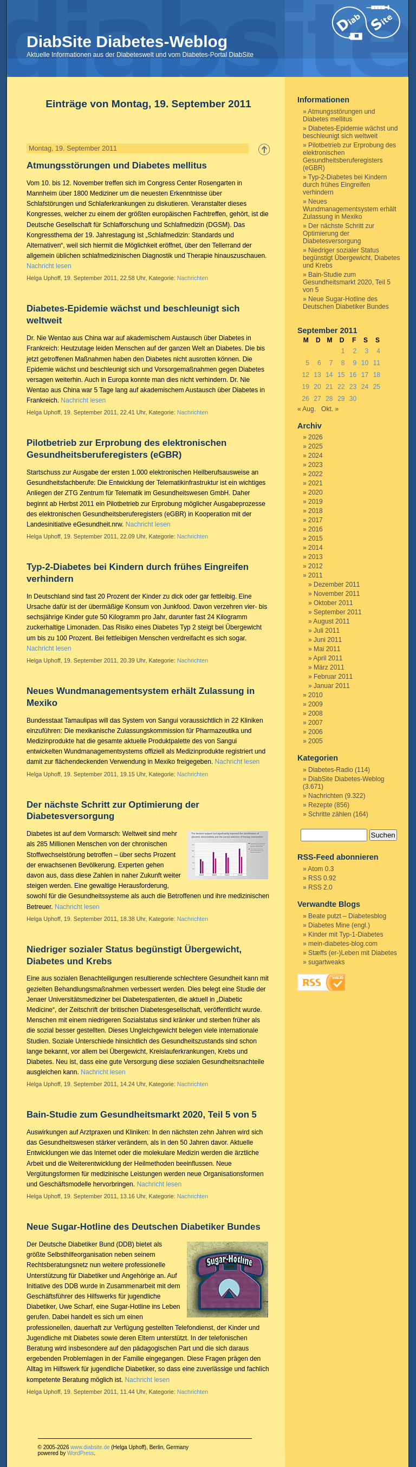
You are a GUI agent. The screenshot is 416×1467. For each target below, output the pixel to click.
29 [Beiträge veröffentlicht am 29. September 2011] (340, 399)
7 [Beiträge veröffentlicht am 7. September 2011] (331, 363)
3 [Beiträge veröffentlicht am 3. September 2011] (366, 351)
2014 (315, 547)
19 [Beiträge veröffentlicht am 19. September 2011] (305, 387)
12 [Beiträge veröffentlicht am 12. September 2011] (305, 375)
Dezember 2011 (337, 584)
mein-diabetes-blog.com (343, 943)
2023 (315, 465)
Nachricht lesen (49, 266)
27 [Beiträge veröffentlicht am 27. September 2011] (317, 399)
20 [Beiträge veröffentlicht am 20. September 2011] (317, 387)
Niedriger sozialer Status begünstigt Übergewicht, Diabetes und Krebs (351, 257)
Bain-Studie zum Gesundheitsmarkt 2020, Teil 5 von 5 (142, 1114)
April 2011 (327, 658)
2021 (315, 483)
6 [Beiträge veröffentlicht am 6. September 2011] (319, 363)
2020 (315, 492)
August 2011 (331, 621)
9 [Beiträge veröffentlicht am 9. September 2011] (355, 363)
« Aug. (306, 409)
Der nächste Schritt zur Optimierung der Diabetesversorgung (338, 233)
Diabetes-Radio (330, 770)
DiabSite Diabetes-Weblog (127, 41)
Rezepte (320, 805)
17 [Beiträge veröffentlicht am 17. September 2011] (364, 375)
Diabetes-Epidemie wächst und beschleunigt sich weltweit (350, 132)
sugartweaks (326, 962)
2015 (315, 538)
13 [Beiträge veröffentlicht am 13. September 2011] (317, 375)
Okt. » (330, 409)
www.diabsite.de (89, 1447)
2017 (315, 520)
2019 (315, 501)
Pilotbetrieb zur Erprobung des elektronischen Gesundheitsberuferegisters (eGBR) (349, 156)
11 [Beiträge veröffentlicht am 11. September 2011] (376, 363)
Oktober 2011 (333, 603)
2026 (315, 437)
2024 (315, 455)
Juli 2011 (327, 630)
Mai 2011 (327, 649)
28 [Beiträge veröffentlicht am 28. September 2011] (329, 399)
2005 (315, 741)
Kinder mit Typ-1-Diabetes (346, 934)
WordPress (80, 1453)
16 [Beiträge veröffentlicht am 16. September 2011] (352, 375)
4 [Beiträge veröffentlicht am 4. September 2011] (378, 351)
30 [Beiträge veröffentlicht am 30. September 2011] (352, 399)
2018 (315, 511)
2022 (315, 474)
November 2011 (337, 594)
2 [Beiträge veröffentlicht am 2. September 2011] (355, 351)
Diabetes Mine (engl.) (339, 925)
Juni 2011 (328, 640)
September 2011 (338, 612)
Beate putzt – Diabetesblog (347, 916)
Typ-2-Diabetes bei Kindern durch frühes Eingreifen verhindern (345, 184)
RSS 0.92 (322, 878)
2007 (315, 722)
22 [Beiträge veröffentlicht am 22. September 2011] (340, 387)
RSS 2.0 (320, 887)
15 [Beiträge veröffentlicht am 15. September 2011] (340, 375)
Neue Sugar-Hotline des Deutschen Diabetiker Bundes (144, 1227)
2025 (315, 446)
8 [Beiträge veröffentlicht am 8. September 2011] (343, 363)
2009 (315, 704)
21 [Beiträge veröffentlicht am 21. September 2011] (329, 387)
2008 (315, 713)
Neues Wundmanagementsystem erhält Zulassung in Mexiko (349, 209)
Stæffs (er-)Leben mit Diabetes (352, 953)
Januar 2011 (332, 686)
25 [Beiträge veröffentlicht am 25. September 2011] (376, 387)
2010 (315, 695)
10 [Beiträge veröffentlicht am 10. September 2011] (364, 363)
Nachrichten (193, 278)
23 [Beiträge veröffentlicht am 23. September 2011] (352, 387)
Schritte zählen (329, 814)
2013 (315, 557)
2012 (315, 566)
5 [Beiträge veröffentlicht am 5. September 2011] (307, 363)
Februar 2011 (333, 676)
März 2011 (329, 667)
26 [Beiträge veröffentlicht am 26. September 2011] (305, 399)
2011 (315, 575)
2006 (315, 732)
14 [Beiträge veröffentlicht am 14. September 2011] (329, 375)
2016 (315, 529)
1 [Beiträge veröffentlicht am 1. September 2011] (343, 351)
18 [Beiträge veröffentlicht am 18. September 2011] (376, 375)
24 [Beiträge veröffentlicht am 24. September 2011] (364, 387)
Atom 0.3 (321, 869)
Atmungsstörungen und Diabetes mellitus (117, 165)
